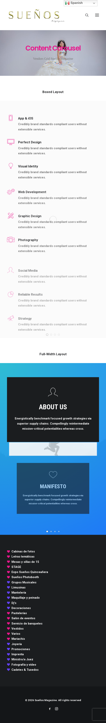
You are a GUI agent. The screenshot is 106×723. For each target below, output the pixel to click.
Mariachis (18, 639)
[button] (97, 15)
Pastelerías (19, 613)
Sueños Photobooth (25, 577)
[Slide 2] (51, 334)
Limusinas (18, 587)
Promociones (20, 649)
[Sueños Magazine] (36, 15)
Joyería (16, 644)
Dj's (13, 603)
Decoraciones (21, 608)
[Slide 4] (59, 334)
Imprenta (17, 654)
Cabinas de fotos (23, 551)
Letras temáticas (22, 556)
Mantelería (18, 592)
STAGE (16, 567)
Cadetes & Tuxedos (25, 669)
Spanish (74, 3)
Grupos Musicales (23, 582)
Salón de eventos (23, 618)
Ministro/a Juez (22, 659)
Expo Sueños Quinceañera (29, 572)
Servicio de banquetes (26, 623)
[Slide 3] (55, 334)
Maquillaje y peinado (25, 597)
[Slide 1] (47, 334)
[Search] (85, 15)
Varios (15, 633)
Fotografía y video (23, 664)
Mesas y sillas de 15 (25, 562)
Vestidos (17, 628)
